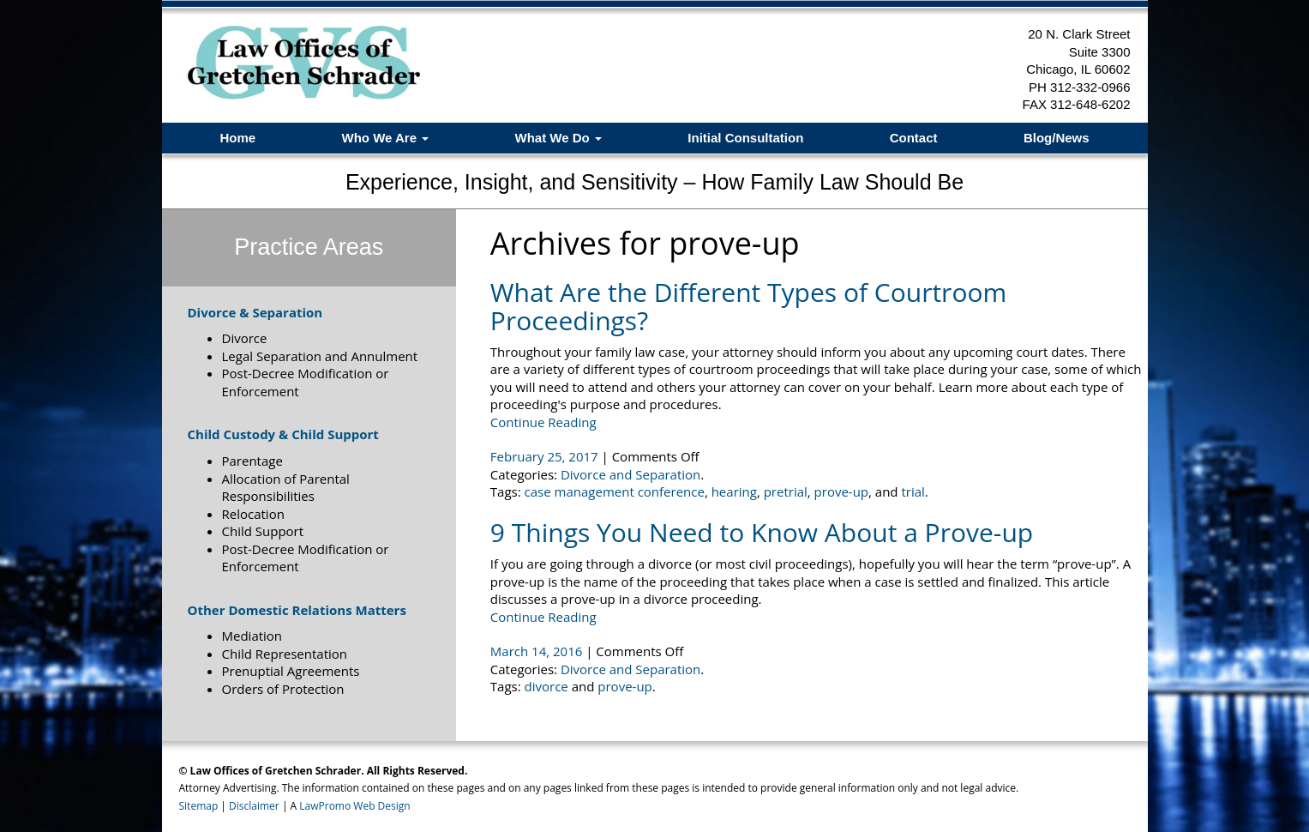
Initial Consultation (745, 137)
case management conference (615, 491)
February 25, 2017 (546, 456)
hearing (734, 491)
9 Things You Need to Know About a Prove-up (761, 532)
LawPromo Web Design (354, 806)
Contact (914, 137)
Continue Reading (543, 422)
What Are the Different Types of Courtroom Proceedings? (748, 306)
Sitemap (199, 806)
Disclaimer (254, 806)
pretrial (786, 491)
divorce (546, 686)
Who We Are (385, 137)
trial (912, 491)
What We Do (558, 137)
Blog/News (1057, 137)
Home (237, 137)
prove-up (841, 491)
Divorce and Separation (630, 474)
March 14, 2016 (537, 651)
